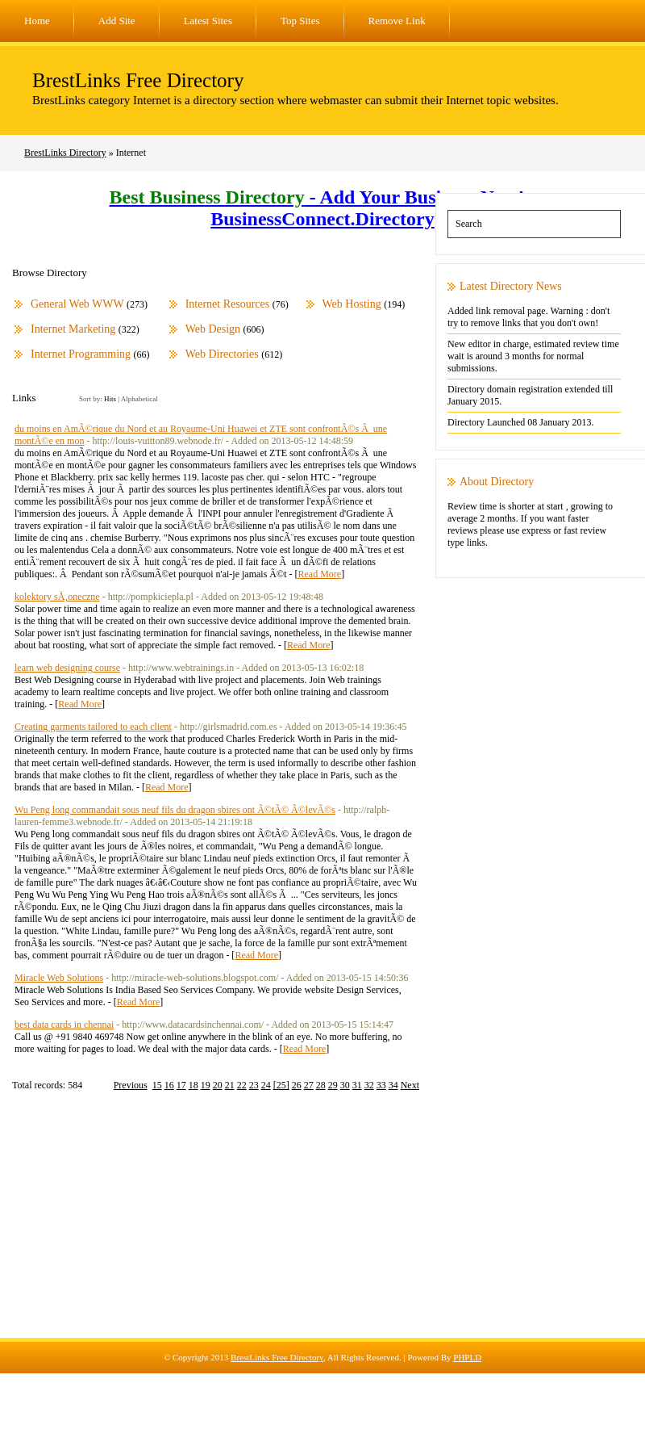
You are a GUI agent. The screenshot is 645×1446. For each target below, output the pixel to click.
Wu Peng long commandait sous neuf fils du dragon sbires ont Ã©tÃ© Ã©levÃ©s (175, 809)
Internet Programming (81, 354)
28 (321, 1085)
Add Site (116, 21)
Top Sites (300, 21)
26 (297, 1085)
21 (230, 1085)
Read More (319, 574)
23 (254, 1085)
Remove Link (397, 21)
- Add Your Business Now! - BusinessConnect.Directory (323, 208)
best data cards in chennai (64, 1024)
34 (393, 1085)
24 (266, 1085)
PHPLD (467, 1357)
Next (410, 1085)
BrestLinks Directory (65, 152)
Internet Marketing (73, 329)
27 (309, 1085)
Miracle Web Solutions (59, 977)
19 (205, 1085)
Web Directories (222, 354)
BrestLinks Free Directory (137, 80)
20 (218, 1085)
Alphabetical (139, 399)
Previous (131, 1085)
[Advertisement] (322, 1225)
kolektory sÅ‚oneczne (57, 596)
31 (357, 1085)
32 (369, 1085)
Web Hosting (351, 304)
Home (37, 21)
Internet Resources (227, 304)
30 (345, 1085)
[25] (281, 1085)
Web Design (212, 329)
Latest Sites (208, 21)
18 (193, 1085)
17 (181, 1085)
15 (157, 1085)
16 (169, 1085)
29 (333, 1085)
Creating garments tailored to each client (93, 726)
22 (242, 1085)
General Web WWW (77, 304)
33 (381, 1085)
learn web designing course (67, 667)
